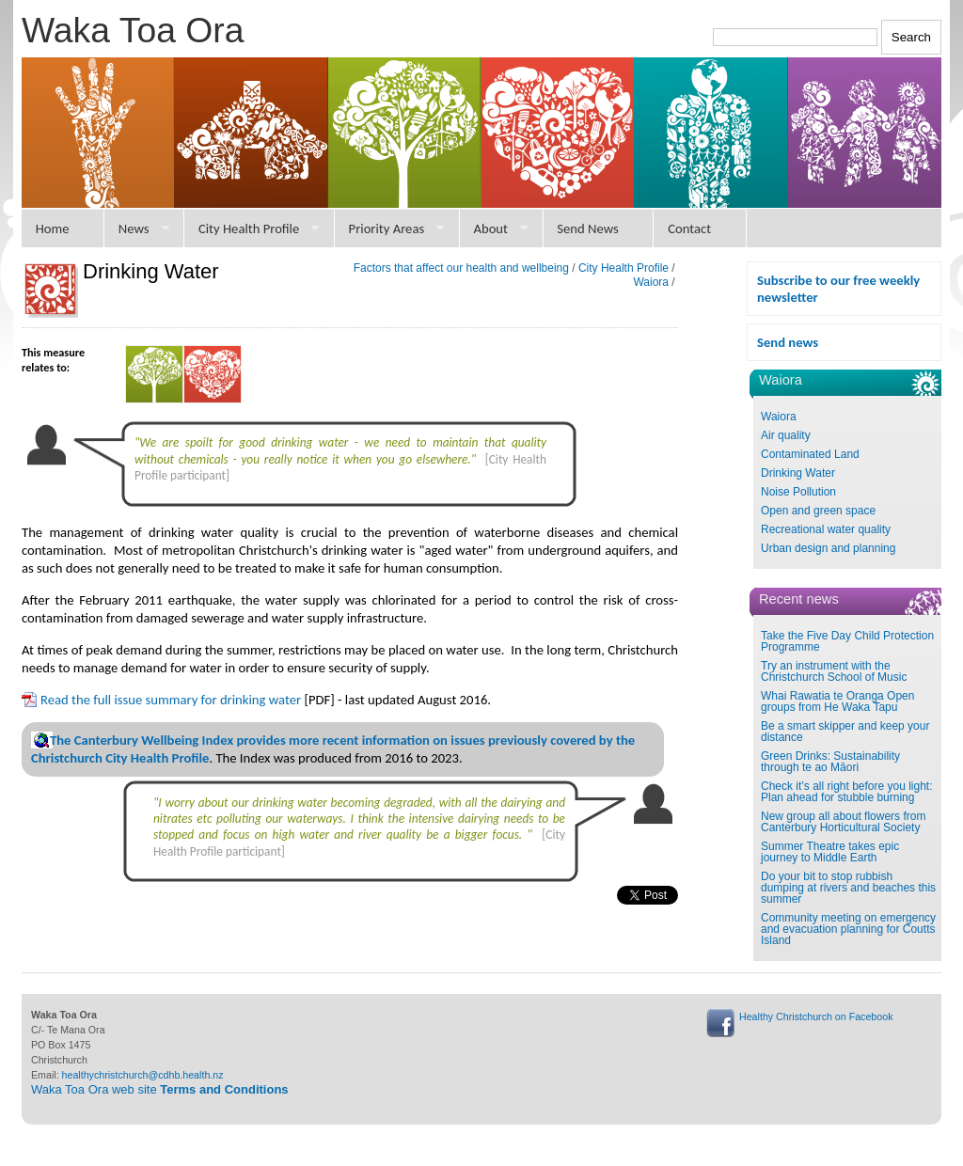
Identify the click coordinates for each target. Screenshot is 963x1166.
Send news (787, 342)
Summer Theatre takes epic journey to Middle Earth (830, 852)
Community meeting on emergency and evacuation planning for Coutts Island (848, 929)
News (134, 228)
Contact (689, 228)
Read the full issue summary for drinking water (170, 699)
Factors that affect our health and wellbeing (461, 268)
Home (53, 228)
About (490, 228)
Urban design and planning (828, 548)
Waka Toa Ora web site (160, 1089)
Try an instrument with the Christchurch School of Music (834, 671)
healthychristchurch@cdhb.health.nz (143, 1074)
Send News (588, 228)
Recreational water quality (826, 529)
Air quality (786, 435)
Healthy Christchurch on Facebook (815, 1016)
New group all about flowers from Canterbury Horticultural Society (843, 822)
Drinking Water (798, 473)
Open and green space (818, 510)
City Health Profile (248, 228)
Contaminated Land (810, 454)
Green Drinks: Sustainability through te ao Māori (830, 761)
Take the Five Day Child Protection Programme (847, 641)
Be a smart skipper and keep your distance (845, 731)
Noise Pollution (798, 491)
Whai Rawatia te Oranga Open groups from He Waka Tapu (837, 701)
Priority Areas (387, 228)
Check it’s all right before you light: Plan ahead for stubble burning (847, 792)
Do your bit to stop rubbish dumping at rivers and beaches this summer (848, 888)
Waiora (779, 416)
